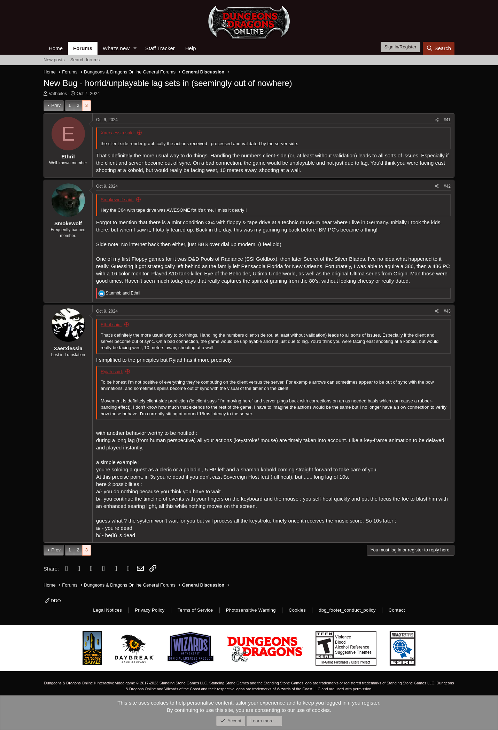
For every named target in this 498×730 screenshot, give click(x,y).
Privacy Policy (149, 610)
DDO (53, 600)
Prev (56, 105)
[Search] (438, 48)
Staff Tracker (160, 48)
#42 (447, 186)
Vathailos (58, 93)
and (123, 293)
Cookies (297, 610)
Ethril (68, 156)
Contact (397, 610)
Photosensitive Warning (251, 610)
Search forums (85, 59)
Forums (82, 48)
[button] (135, 48)
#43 (447, 311)
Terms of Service (195, 610)
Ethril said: (111, 324)
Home (56, 48)
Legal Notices (107, 610)
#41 (447, 119)
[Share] (437, 120)
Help (190, 48)
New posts (54, 59)
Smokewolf (68, 223)
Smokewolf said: (117, 199)
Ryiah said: (112, 371)
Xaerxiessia (68, 348)
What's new (116, 48)
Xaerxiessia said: (118, 132)
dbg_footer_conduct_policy (347, 610)
